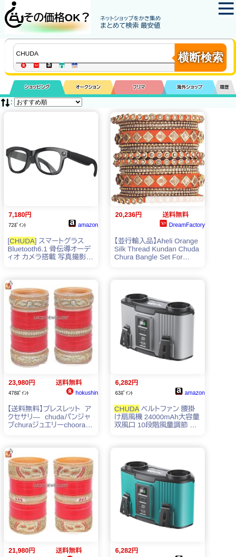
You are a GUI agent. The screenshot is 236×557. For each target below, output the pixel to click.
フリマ (139, 87)
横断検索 (200, 57)
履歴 (224, 87)
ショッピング (37, 87)
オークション (88, 87)
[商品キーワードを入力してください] (96, 53)
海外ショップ (189, 87)
